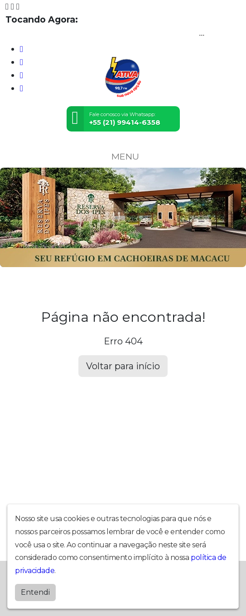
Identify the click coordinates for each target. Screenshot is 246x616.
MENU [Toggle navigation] (123, 156)
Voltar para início (123, 366)
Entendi (35, 592)
